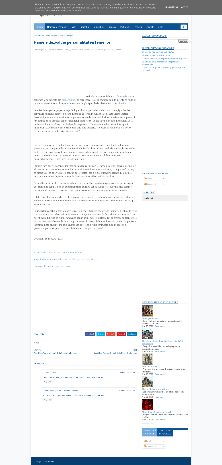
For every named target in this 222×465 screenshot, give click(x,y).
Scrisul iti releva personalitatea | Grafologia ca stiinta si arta (66, 259)
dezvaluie (52, 49)
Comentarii (150, 184)
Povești (138, 27)
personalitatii (69, 99)
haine (80, 49)
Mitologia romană (150, 318)
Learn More (171, 7)
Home (40, 27)
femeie (60, 49)
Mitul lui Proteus (150, 366)
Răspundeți (47, 382)
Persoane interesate (165, 432)
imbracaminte (97, 49)
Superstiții (99, 27)
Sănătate (150, 27)
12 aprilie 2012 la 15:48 (125, 390)
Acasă (36, 36)
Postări (148, 179)
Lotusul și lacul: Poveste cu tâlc (156, 55)
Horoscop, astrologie (57, 27)
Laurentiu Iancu (50, 372)
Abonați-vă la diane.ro (149, 432)
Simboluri (85, 27)
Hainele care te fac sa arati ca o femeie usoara (58, 252)
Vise (74, 27)
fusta (66, 49)
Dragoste (112, 27)
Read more (160, 326)
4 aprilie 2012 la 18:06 (125, 372)
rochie (118, 49)
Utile (160, 27)
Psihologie (125, 27)
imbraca (87, 49)
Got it (184, 7)
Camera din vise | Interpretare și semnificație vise (164, 59)
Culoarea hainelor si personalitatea (53, 266)
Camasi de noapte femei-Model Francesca (61, 391)
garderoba (73, 49)
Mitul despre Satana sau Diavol (156, 412)
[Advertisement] (60, 75)
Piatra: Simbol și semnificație (155, 389)
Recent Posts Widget (147, 423)
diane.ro (51, 461)
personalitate (109, 49)
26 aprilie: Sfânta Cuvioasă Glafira (158, 52)
